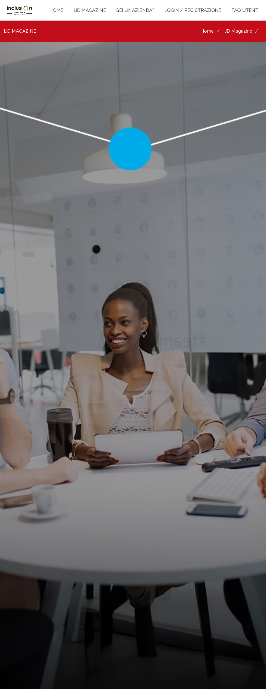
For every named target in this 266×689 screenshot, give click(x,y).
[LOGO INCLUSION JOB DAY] (19, 10)
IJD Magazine (237, 31)
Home (207, 31)
